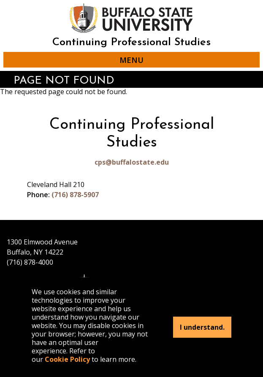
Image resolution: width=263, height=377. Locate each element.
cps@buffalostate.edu (132, 162)
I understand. (202, 327)
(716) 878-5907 (75, 194)
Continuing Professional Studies (131, 42)
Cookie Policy (67, 359)
